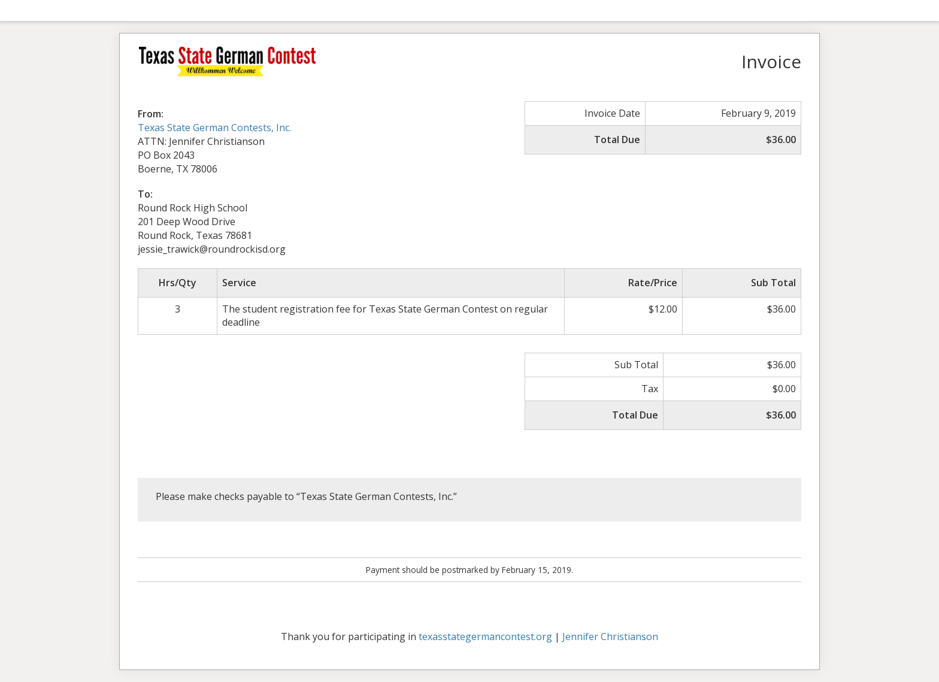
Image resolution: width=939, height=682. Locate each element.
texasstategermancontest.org (485, 636)
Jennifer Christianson (610, 636)
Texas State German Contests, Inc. (214, 127)
